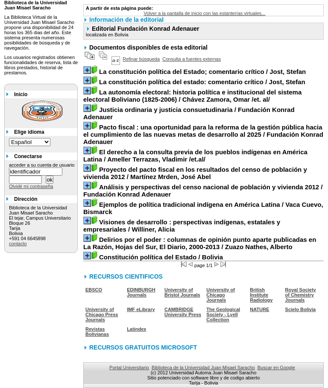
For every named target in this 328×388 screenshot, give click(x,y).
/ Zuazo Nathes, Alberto (199, 243)
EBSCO (93, 289)
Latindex (136, 329)
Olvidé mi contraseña (31, 186)
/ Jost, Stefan (202, 71)
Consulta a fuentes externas (191, 59)
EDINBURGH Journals (141, 292)
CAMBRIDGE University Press (182, 312)
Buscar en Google (276, 367)
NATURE (259, 309)
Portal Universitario (129, 367)
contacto (18, 243)
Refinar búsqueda (141, 59)
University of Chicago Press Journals (101, 314)
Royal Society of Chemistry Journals (300, 295)
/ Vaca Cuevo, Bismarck (203, 208)
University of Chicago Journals (220, 295)
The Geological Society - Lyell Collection (223, 314)
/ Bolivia (161, 257)
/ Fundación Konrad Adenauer (189, 113)
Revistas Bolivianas (97, 331)
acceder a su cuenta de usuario (42, 165)
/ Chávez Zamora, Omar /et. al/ (192, 95)
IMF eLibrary (141, 309)
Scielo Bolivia (300, 309)
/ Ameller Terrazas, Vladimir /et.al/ (195, 155)
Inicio (20, 94)
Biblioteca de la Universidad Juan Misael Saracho (203, 367)
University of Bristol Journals (182, 292)
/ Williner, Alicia (181, 225)
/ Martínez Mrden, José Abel (195, 173)
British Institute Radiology (261, 295)
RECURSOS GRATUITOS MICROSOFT (143, 347)
